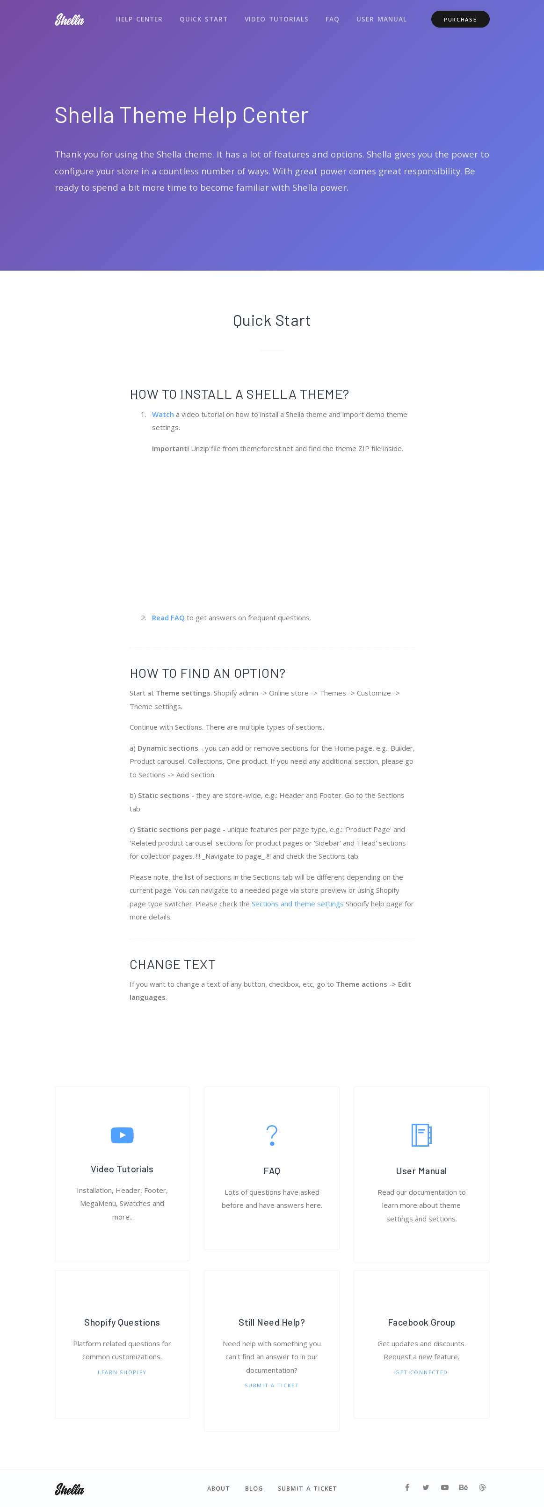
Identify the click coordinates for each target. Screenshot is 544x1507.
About (218, 1488)
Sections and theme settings (298, 903)
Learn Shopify (122, 1372)
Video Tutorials (272, 18)
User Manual (375, 18)
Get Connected (421, 1372)
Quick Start (201, 18)
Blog (254, 1488)
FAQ (327, 18)
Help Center (138, 18)
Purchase (460, 18)
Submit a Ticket (272, 1385)
